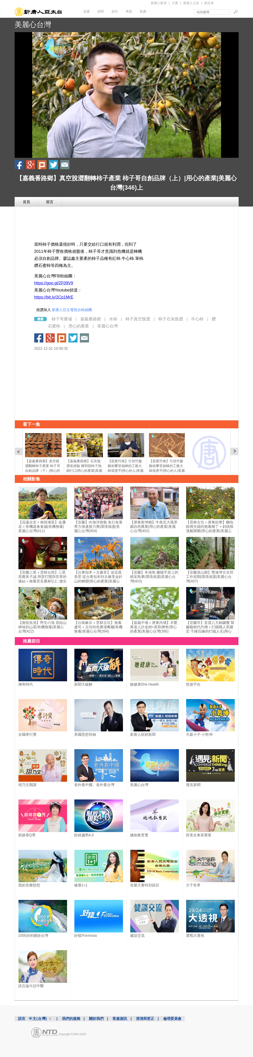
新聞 (100, 11)
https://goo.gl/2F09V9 (53, 283)
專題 (129, 11)
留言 (49, 202)
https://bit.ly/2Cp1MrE (53, 297)
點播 (143, 11)
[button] (126, 95)
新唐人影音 (159, 3)
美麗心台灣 (33, 24)
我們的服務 (71, 1019)
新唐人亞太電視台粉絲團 (72, 310)
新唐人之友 (191, 3)
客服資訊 (119, 1019)
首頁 (26, 202)
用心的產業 (78, 326)
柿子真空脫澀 (137, 319)
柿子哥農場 (62, 319)
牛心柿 (197, 319)
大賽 (175, 3)
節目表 (209, 3)
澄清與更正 (145, 1019)
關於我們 (96, 1019)
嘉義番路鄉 (90, 319)
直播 (86, 11)
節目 (115, 11)
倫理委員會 (172, 1019)
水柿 (113, 319)
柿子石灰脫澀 (170, 319)
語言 (21, 1019)
